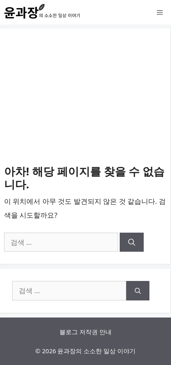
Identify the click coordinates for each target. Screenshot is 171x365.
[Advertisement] (85, 103)
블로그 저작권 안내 (85, 332)
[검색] (132, 242)
